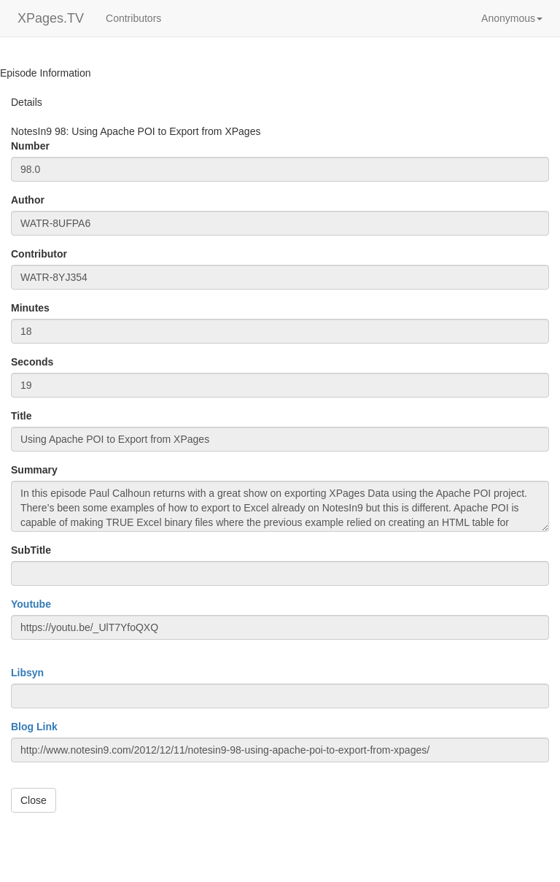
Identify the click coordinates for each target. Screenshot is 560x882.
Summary (34, 470)
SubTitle (31, 550)
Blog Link (34, 726)
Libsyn (27, 672)
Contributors (133, 18)
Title (21, 416)
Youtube (31, 604)
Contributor (39, 254)
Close (33, 800)
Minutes (30, 308)
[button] (511, 18)
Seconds (32, 362)
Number (30, 146)
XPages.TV (51, 18)
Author (27, 200)
